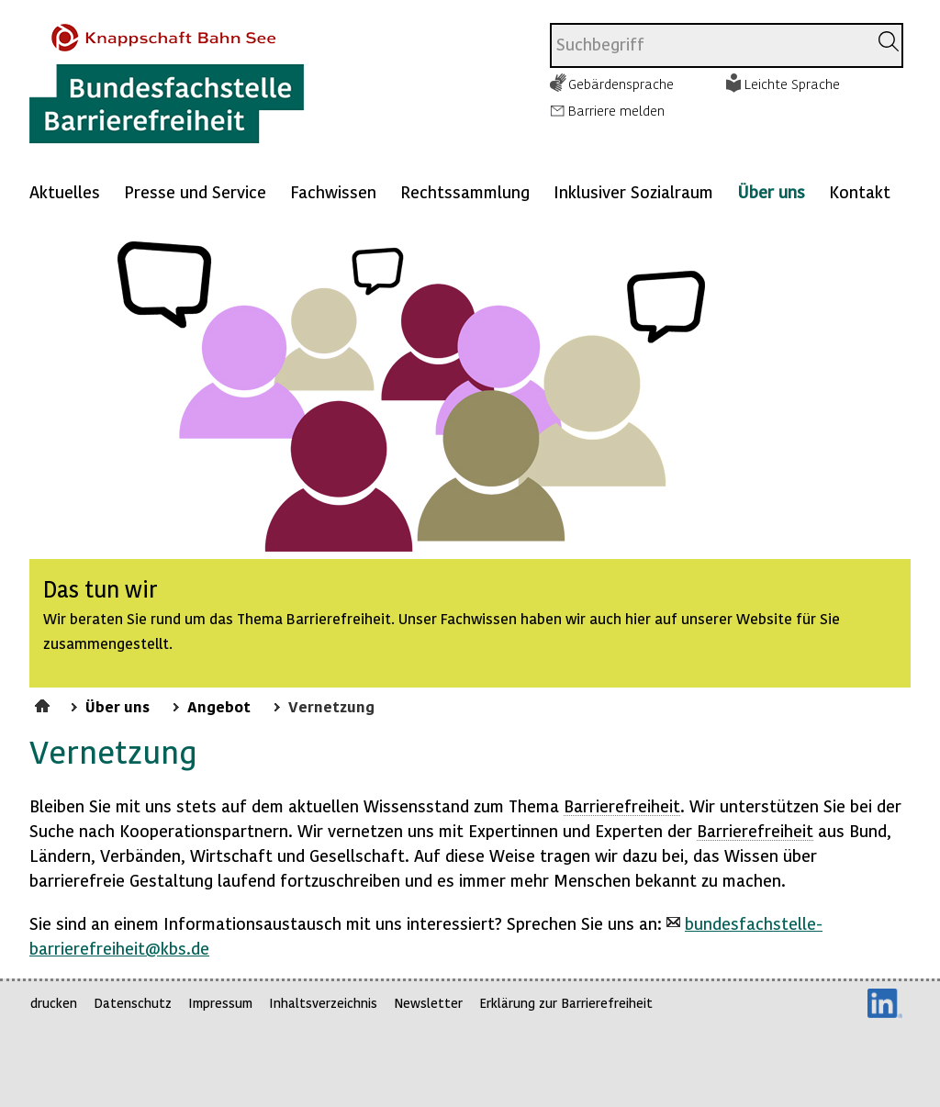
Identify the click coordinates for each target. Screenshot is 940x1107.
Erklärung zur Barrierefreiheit (566, 1003)
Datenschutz (133, 1003)
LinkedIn (885, 1003)
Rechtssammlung (465, 191)
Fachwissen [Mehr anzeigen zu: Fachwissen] (333, 191)
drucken (53, 1003)
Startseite (44, 703)
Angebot (219, 706)
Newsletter (428, 1003)
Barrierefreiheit (622, 805)
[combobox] (709, 45)
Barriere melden (616, 110)
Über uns (771, 191)
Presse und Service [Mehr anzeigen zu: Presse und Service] (195, 191)
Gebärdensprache (621, 83)
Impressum (220, 1003)
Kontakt (859, 191)
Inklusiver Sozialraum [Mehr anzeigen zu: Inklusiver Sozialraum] (633, 191)
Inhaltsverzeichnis (323, 1003)
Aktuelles (64, 191)
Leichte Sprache (792, 83)
